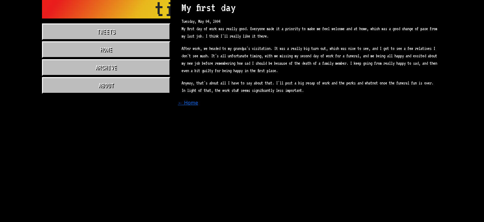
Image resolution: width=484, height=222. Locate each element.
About (106, 85)
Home (106, 49)
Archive (106, 67)
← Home (188, 102)
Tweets (106, 31)
